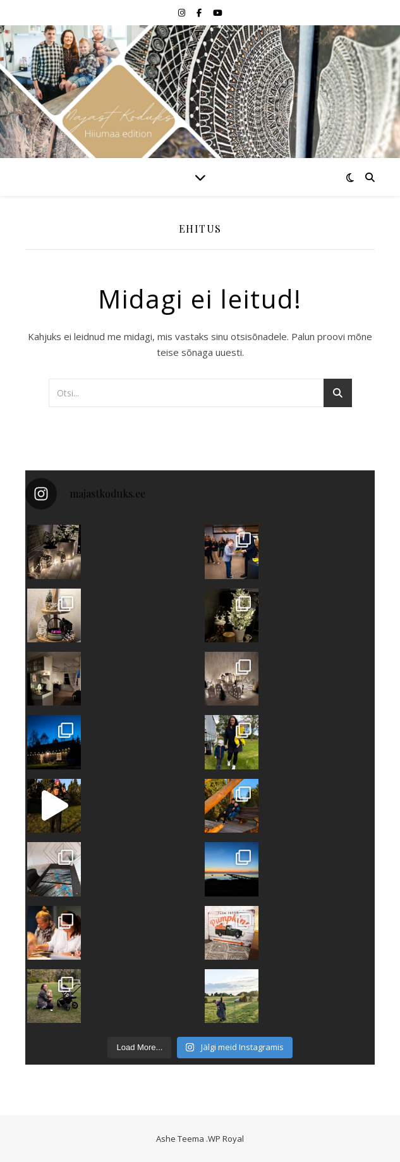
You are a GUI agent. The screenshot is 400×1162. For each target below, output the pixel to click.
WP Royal (226, 1138)
